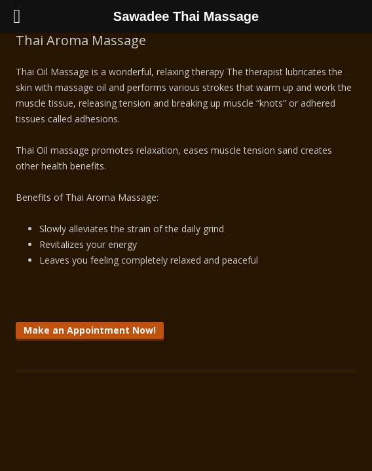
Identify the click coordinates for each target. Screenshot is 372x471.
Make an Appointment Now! (90, 330)
